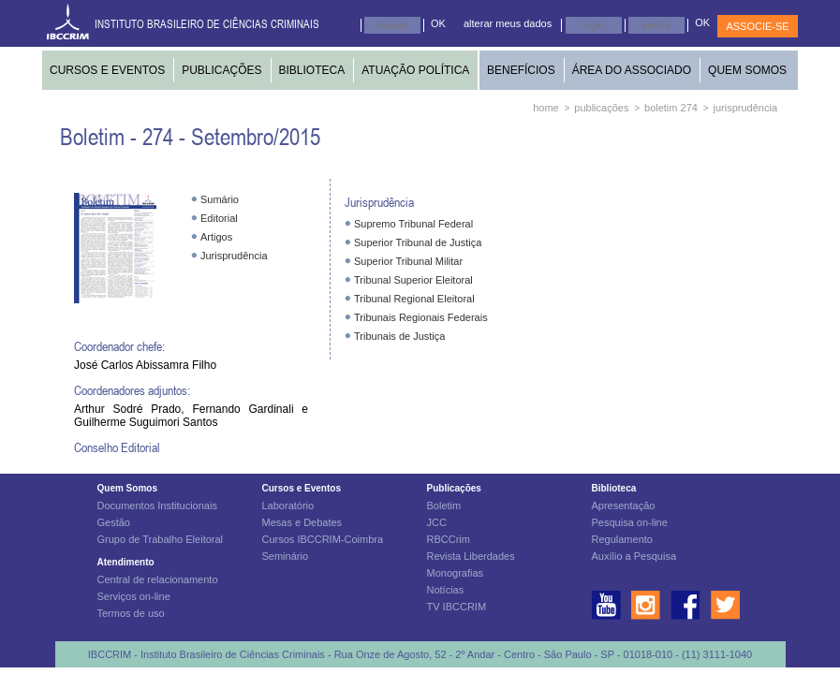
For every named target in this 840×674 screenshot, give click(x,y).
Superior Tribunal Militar (408, 261)
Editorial (219, 218)
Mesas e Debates (302, 522)
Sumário (219, 199)
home (546, 107)
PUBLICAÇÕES (221, 70)
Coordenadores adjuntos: (132, 390)
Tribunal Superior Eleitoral (413, 280)
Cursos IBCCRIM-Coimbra (323, 539)
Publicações (454, 488)
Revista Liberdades (471, 556)
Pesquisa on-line (630, 522)
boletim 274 (671, 107)
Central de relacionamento (157, 579)
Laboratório (288, 505)
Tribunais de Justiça (399, 336)
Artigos (216, 236)
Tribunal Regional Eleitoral (414, 298)
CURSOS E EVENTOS (107, 70)
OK (438, 23)
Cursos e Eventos (301, 488)
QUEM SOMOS (747, 70)
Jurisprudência (234, 255)
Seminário (285, 556)
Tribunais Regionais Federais (421, 317)
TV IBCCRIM (457, 606)
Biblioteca (614, 488)
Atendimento (126, 562)
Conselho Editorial (117, 447)
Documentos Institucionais (157, 505)
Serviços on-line (133, 596)
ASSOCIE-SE (757, 26)
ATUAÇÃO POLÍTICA (415, 70)
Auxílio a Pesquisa (634, 556)
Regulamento (622, 539)
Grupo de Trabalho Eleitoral (160, 539)
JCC (437, 522)
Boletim (444, 505)
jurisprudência (745, 107)
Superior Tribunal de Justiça (417, 242)
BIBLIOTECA (312, 70)
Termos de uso (131, 613)
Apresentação (624, 505)
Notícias (445, 589)
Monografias (455, 573)
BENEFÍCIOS (521, 70)
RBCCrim (448, 539)
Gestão (113, 522)
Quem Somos (127, 488)
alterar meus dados (508, 23)
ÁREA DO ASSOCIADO (631, 70)
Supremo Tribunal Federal (413, 223)
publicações (601, 107)
